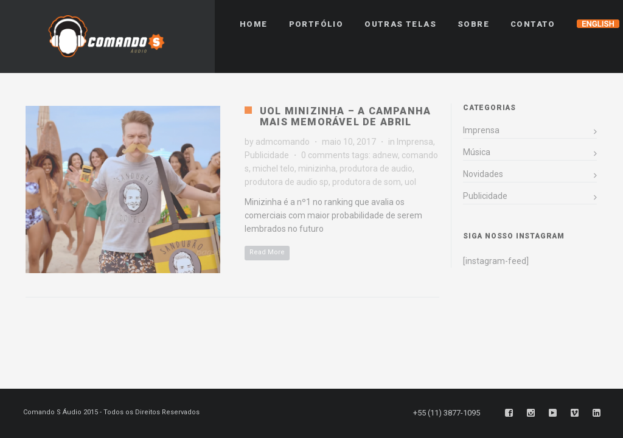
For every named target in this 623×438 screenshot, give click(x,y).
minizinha (317, 168)
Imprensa (415, 142)
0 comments (325, 155)
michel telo (273, 168)
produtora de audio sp (287, 182)
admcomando (283, 142)
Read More (267, 252)
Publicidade (267, 155)
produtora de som (366, 182)
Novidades (483, 174)
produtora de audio (375, 168)
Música (476, 152)
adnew (385, 155)
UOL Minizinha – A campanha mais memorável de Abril (345, 116)
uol (410, 182)
